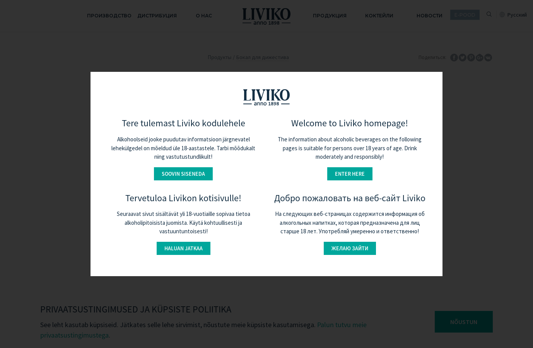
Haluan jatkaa (183, 248)
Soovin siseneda (183, 173)
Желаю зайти (349, 248)
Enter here (350, 173)
